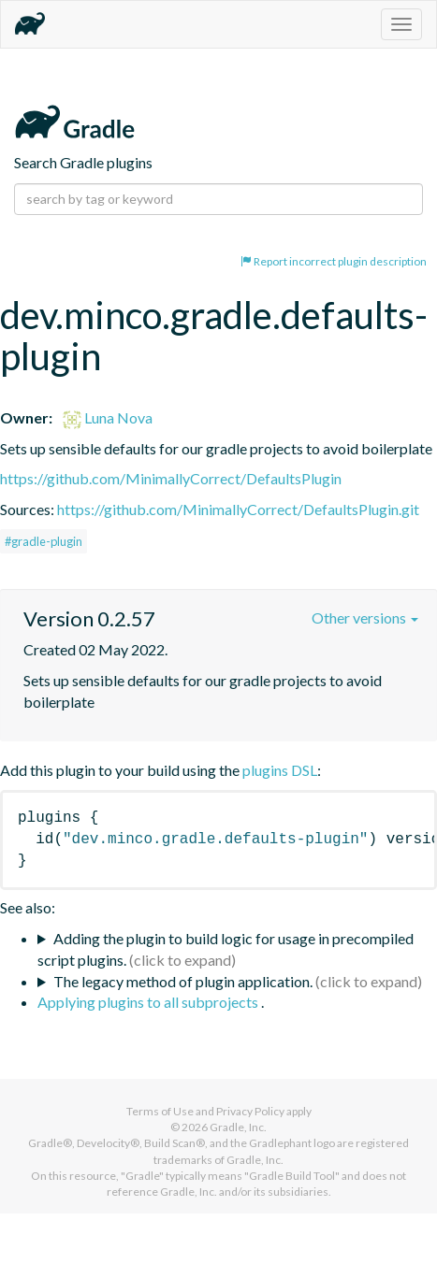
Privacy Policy (250, 1111)
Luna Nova (108, 417)
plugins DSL (279, 770)
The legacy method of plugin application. (183, 981)
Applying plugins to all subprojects (149, 1002)
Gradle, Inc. (238, 1127)
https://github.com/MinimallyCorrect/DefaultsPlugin (171, 478)
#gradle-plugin (43, 541)
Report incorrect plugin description (333, 261)
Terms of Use (160, 1111)
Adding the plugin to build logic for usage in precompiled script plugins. (225, 949)
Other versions (365, 617)
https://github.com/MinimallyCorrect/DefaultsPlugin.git (238, 509)
